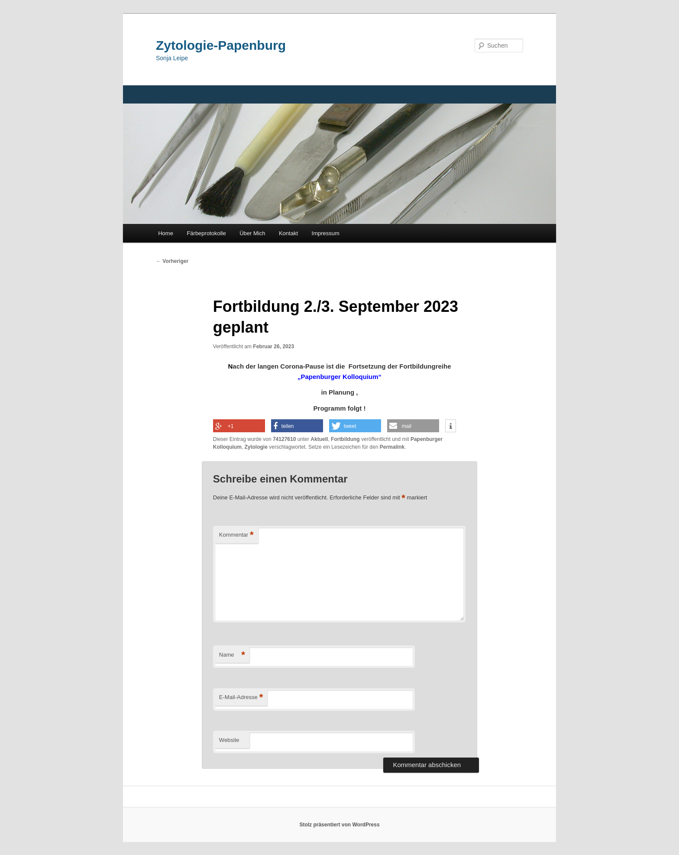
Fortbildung (345, 439)
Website (229, 740)
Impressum (326, 233)
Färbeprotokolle (206, 233)
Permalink (392, 447)
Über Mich (252, 233)
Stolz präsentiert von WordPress (339, 825)
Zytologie (256, 447)
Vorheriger (172, 261)
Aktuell (319, 439)
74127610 (284, 439)
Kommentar (236, 535)
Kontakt (288, 233)
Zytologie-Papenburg (221, 45)
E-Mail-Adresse (241, 697)
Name (232, 655)
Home (165, 233)
